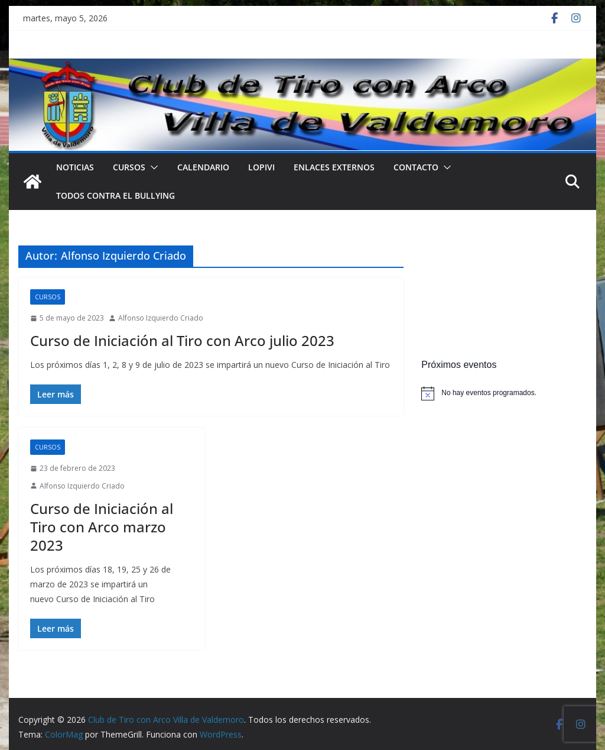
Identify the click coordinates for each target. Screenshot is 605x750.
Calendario (203, 167)
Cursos (129, 167)
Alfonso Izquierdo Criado (160, 318)
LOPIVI (261, 167)
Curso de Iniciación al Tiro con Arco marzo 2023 (101, 527)
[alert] (503, 393)
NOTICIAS (75, 167)
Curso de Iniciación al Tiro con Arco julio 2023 (182, 340)
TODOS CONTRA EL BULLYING (115, 195)
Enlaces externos (334, 167)
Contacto (415, 167)
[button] (151, 167)
